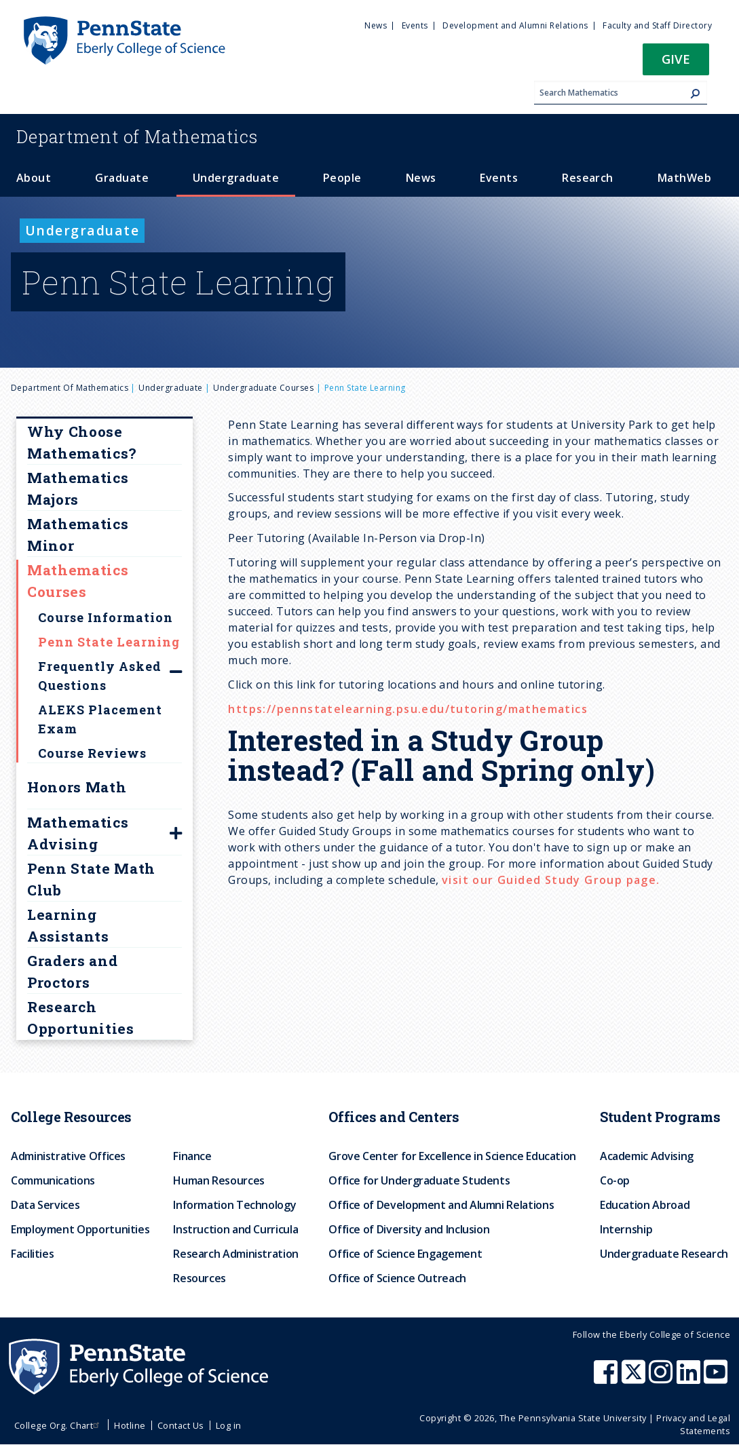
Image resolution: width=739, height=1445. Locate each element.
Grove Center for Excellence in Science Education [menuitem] (452, 1156)
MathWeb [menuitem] (684, 177)
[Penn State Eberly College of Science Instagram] (662, 1378)
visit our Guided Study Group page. (551, 879)
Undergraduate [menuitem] (236, 177)
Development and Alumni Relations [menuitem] (515, 25)
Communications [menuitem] (53, 1180)
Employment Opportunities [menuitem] (80, 1229)
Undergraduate (170, 387)
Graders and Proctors (72, 971)
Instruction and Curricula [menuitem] (235, 1229)
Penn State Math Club (91, 879)
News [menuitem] (375, 25)
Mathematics (137, 136)
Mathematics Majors (77, 488)
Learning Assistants (68, 925)
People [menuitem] (342, 177)
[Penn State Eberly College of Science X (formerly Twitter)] (635, 1378)
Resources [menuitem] (199, 1278)
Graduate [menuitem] (122, 177)
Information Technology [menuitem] (234, 1204)
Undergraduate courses (263, 387)
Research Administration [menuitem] (236, 1253)
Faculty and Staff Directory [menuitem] (657, 25)
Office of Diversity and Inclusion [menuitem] (408, 1229)
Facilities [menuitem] (32, 1253)
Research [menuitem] (587, 177)
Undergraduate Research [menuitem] (664, 1253)
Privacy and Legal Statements (693, 1424)
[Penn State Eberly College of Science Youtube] (717, 1378)
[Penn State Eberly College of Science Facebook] (607, 1378)
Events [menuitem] (415, 25)
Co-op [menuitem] (615, 1180)
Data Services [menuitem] (45, 1204)
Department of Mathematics (69, 387)
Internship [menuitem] (626, 1229)
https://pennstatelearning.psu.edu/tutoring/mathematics (408, 708)
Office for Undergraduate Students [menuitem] (419, 1180)
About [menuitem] (33, 177)
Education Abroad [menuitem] (644, 1204)
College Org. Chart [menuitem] (58, 1425)
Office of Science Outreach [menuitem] (397, 1278)
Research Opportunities (80, 1017)
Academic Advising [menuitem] (647, 1156)
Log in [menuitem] (229, 1425)
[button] (676, 63)
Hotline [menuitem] (129, 1425)
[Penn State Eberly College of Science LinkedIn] (690, 1378)
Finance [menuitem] (192, 1156)
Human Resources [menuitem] (219, 1180)
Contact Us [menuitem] (180, 1425)
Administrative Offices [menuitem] (68, 1156)
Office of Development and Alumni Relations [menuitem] (441, 1204)
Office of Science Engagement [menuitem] (405, 1253)
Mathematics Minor (77, 534)
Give (676, 58)
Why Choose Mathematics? (81, 442)
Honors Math (76, 786)
